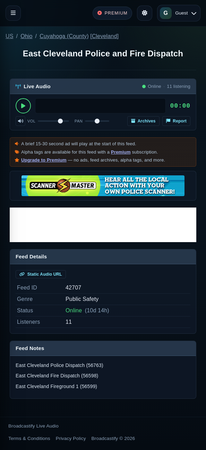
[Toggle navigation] (13, 13)
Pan (79, 121)
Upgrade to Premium (44, 160)
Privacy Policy (71, 438)
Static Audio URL (40, 274)
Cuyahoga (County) (64, 36)
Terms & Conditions (29, 438)
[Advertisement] (103, 225)
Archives (143, 121)
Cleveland (104, 36)
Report (176, 121)
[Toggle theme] (144, 13)
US (10, 36)
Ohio (26, 36)
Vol (31, 121)
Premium (121, 152)
